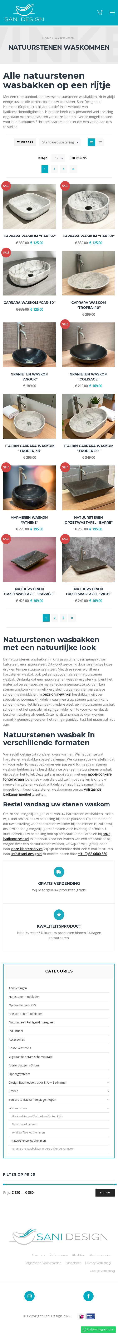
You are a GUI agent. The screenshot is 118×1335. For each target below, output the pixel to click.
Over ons (38, 1255)
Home (46, 38)
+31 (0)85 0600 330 (92, 854)
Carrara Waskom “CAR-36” (30, 236)
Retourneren (58, 1255)
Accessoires (17, 1039)
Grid (91, 142)
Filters (27, 142)
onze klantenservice (27, 849)
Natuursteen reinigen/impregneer (32, 1022)
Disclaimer (73, 1263)
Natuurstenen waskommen (28, 1140)
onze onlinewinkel (57, 694)
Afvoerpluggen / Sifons (24, 1065)
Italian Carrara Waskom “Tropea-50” (88, 448)
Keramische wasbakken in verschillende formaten (42, 1148)
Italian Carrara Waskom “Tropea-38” (29, 448)
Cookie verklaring (102, 1271)
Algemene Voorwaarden (44, 1263)
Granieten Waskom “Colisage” (89, 376)
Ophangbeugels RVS (22, 1005)
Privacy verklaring (98, 1263)
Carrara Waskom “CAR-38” (89, 236)
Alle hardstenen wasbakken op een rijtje (37, 1116)
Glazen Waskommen (24, 1124)
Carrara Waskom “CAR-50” (29, 303)
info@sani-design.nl (26, 854)
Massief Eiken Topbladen (26, 1014)
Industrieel (16, 1031)
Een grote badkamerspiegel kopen (32, 1100)
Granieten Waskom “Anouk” (30, 376)
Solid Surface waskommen (28, 1132)
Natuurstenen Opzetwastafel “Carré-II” (29, 591)
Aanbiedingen (18, 988)
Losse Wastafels (20, 1048)
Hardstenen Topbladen (24, 997)
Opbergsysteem (19, 1074)
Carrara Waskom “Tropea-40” (88, 305)
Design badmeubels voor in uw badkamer (38, 1082)
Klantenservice (100, 1255)
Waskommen (64, 38)
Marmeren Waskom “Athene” (29, 520)
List (100, 142)
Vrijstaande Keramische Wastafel (31, 1057)
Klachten (78, 1255)
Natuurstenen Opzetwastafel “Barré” (89, 520)
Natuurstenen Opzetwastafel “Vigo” (88, 591)
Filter (105, 1192)
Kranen (13, 1091)
